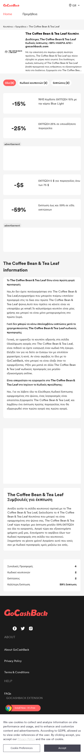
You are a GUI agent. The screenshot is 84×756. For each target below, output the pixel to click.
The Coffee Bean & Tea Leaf (44, 26)
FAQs (7, 693)
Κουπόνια (8, 26)
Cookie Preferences (22, 748)
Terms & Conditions (16, 672)
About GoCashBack (16, 649)
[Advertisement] (42, 456)
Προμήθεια (20, 26)
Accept (62, 748)
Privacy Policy (13, 661)
